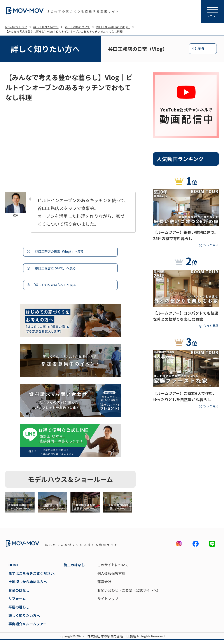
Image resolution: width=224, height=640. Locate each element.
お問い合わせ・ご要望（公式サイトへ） (128, 590)
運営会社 (104, 581)
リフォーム (17, 598)
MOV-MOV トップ (16, 27)
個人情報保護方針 (111, 573)
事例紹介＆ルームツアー (27, 623)
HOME (13, 564)
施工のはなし (74, 564)
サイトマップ (107, 598)
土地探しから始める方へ (27, 581)
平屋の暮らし (18, 607)
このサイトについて (113, 564)
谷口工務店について (77, 27)
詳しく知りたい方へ (45, 27)
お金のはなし (18, 590)
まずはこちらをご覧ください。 (32, 573)
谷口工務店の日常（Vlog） (113, 27)
